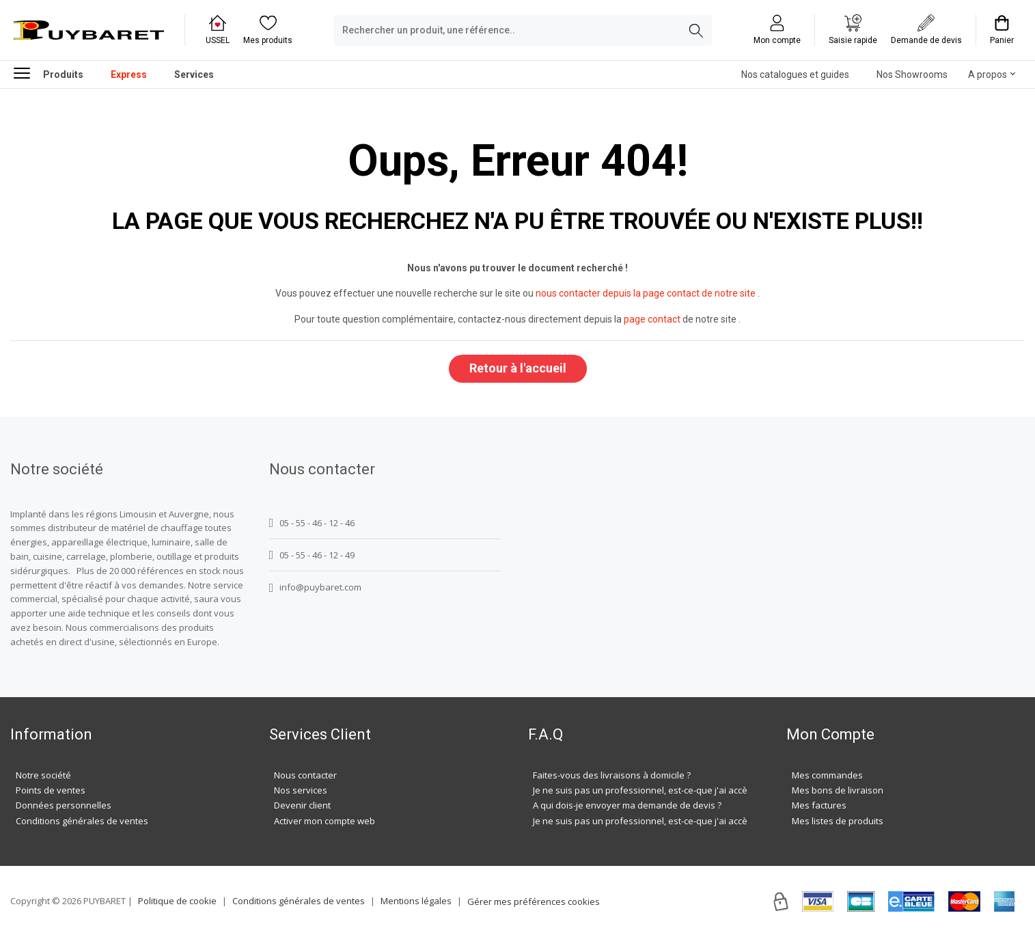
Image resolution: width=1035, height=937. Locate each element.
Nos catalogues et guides (795, 74)
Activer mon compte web (324, 821)
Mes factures (819, 805)
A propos (987, 74)
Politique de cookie (177, 901)
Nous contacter (305, 775)
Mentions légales (416, 901)
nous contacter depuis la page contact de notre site (646, 293)
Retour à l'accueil (517, 368)
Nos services (300, 790)
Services (194, 74)
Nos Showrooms (912, 74)
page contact (652, 319)
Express (129, 74)
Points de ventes (50, 790)
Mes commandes (827, 775)
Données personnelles (63, 805)
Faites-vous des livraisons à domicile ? (612, 775)
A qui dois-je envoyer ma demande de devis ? (627, 805)
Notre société (43, 775)
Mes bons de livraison (837, 790)
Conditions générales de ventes (82, 821)
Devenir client (302, 805)
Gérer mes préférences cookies (533, 901)
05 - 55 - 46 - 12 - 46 (312, 523)
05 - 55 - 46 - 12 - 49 (312, 555)
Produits (48, 73)
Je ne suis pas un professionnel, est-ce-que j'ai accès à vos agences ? (676, 790)
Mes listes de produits (837, 821)
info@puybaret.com (315, 588)
